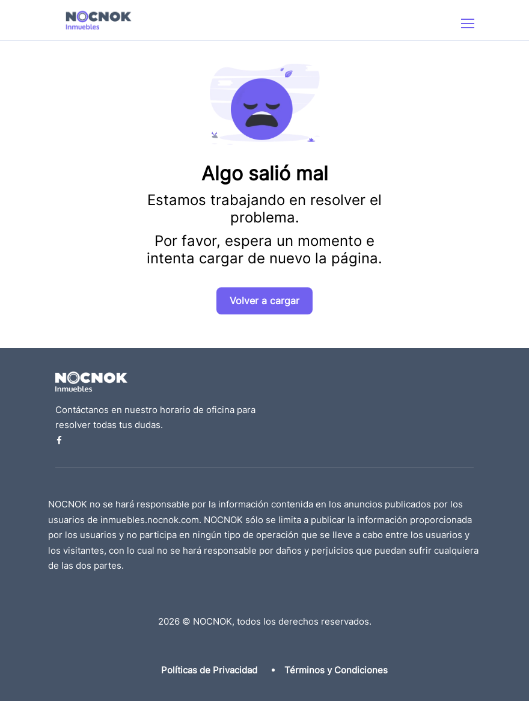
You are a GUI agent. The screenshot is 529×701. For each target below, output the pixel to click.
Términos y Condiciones (336, 670)
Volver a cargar (264, 301)
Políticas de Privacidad (209, 670)
